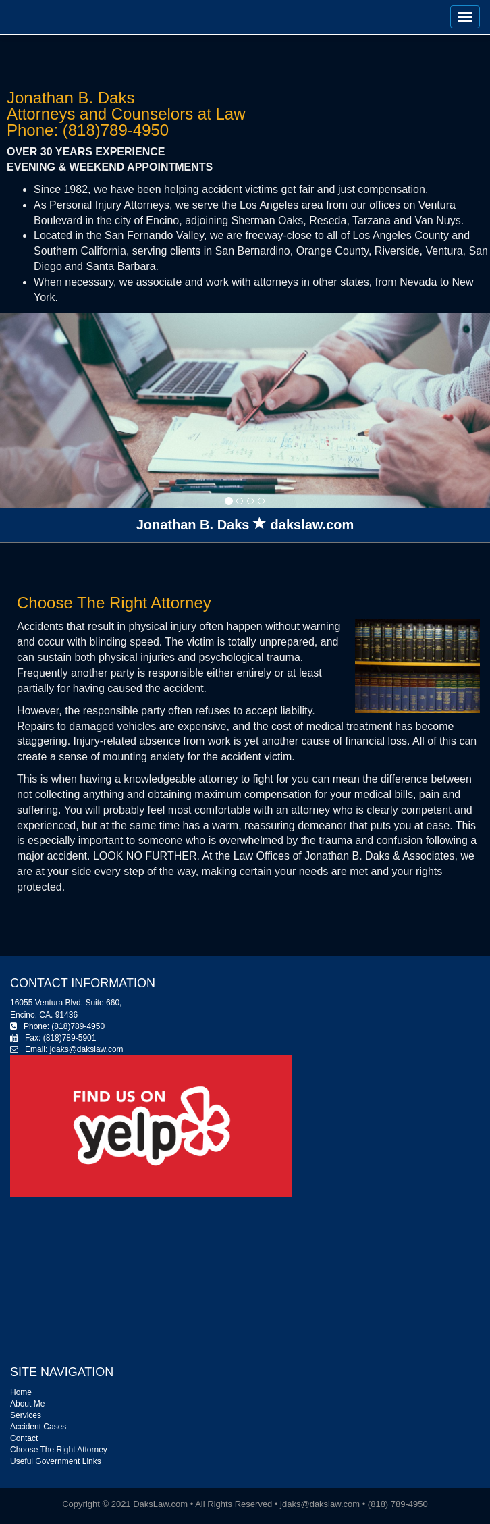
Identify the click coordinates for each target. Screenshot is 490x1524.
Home (21, 1392)
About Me (27, 1404)
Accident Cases (38, 1426)
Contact (24, 1438)
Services (25, 1415)
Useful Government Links (55, 1461)
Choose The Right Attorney (58, 1449)
